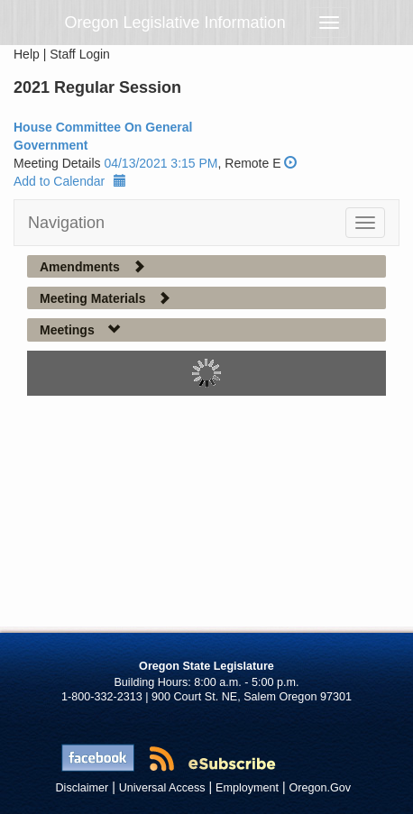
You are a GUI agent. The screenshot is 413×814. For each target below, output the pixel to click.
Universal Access (162, 788)
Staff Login (80, 54)
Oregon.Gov (320, 788)
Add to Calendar (70, 181)
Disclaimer (82, 788)
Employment (247, 788)
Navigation (66, 223)
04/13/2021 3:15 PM (160, 163)
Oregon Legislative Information (175, 23)
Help (27, 54)
